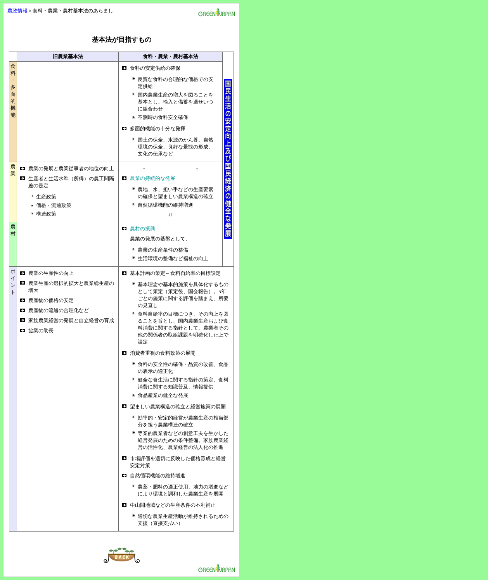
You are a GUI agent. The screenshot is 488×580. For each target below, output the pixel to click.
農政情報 (17, 11)
